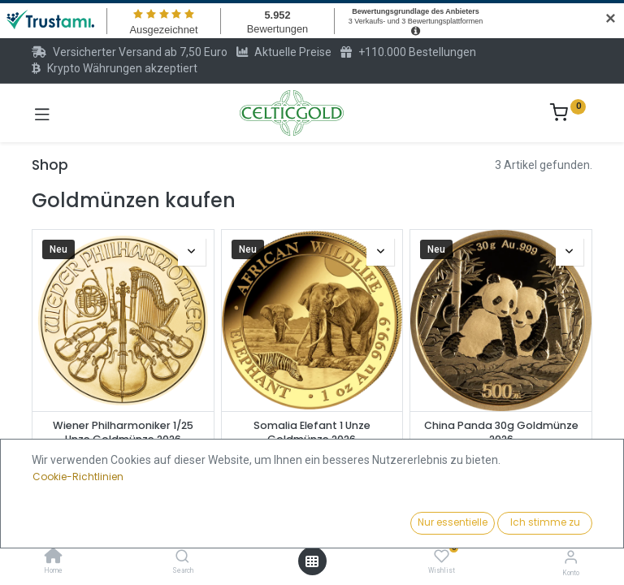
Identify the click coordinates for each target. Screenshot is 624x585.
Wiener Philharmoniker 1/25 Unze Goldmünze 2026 (123, 432)
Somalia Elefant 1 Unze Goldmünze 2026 (312, 432)
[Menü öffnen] (312, 561)
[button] (478, 524)
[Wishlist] (441, 556)
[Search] (182, 557)
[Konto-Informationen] (570, 557)
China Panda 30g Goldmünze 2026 (501, 432)
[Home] (54, 557)
